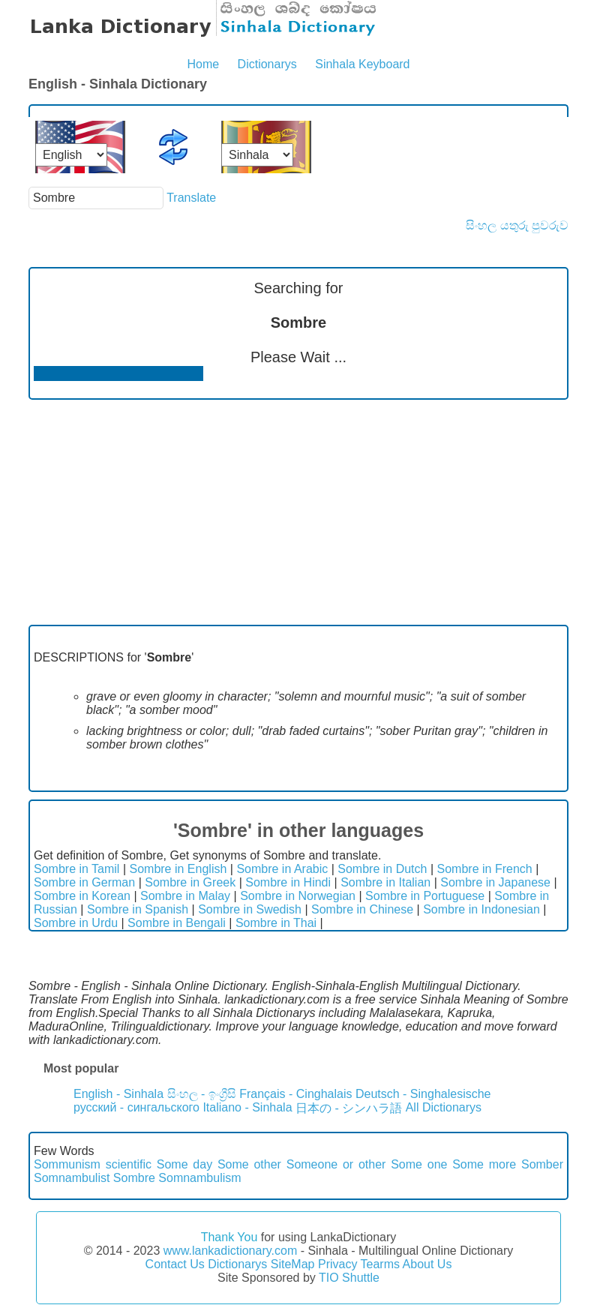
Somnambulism (199, 1178)
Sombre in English (177, 868)
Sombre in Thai (276, 922)
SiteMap (293, 1264)
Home (203, 64)
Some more (484, 1164)
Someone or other (336, 1164)
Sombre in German (84, 882)
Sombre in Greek (190, 882)
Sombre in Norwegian (298, 896)
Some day (184, 1164)
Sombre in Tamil (76, 868)
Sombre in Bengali (177, 922)
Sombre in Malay (185, 896)
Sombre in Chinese (362, 909)
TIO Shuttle (349, 1277)
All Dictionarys (444, 1107)
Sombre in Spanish (137, 909)
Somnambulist (72, 1178)
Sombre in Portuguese (424, 896)
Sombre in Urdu (76, 922)
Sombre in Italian (385, 882)
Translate (191, 197)
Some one (419, 1164)
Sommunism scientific (93, 1164)
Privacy (337, 1264)
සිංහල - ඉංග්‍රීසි (201, 1094)
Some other (249, 1164)
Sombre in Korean (82, 896)
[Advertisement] (298, 512)
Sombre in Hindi (288, 882)
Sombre (134, 1178)
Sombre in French (484, 868)
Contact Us (175, 1264)
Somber (542, 1164)
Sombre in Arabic (282, 868)
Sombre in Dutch (382, 868)
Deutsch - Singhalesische (423, 1094)
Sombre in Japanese (495, 882)
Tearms (380, 1264)
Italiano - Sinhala (247, 1107)
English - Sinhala (119, 1094)
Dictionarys (267, 64)
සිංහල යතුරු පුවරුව (517, 225)
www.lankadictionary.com (230, 1250)
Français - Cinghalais (295, 1094)
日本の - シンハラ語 (349, 1108)
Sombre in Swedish (250, 909)
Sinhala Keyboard (362, 64)
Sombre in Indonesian (481, 909)
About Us (427, 1264)
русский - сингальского (137, 1107)
